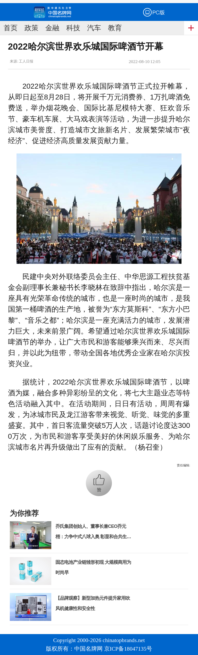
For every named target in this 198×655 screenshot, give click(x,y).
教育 (115, 28)
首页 (11, 28)
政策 (31, 28)
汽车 (94, 28)
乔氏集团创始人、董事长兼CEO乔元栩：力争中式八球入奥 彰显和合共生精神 (93, 537)
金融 (52, 28)
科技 (73, 28)
